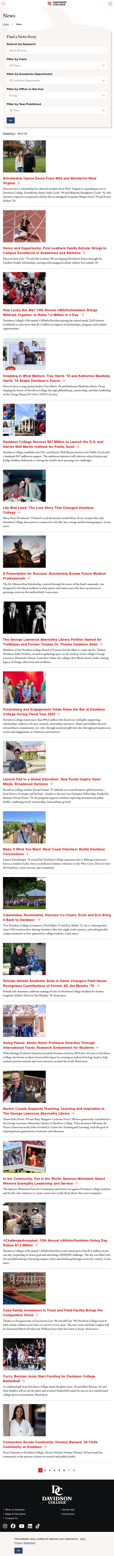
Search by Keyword (21, 44)
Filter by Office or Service (25, 89)
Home (6, 24)
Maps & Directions (15, 1513)
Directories (68, 1513)
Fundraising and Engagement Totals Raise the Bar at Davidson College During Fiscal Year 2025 (54, 711)
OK (18, 1550)
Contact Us (11, 1518)
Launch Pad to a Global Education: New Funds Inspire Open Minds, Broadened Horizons (52, 781)
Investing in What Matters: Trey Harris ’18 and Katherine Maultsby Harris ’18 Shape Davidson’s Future (56, 378)
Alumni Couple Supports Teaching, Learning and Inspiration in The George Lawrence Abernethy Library (54, 1111)
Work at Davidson (15, 1509)
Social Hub (68, 1509)
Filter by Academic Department (29, 74)
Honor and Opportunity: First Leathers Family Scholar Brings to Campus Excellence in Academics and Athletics (54, 250)
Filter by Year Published (24, 104)
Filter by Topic (17, 59)
